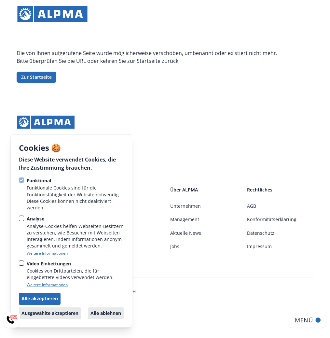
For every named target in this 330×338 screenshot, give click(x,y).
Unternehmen (185, 206)
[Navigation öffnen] (307, 320)
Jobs (174, 246)
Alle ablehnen (105, 313)
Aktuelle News (185, 233)
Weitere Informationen (47, 253)
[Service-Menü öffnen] (12, 320)
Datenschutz (260, 233)
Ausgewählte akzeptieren (49, 313)
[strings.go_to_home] (52, 14)
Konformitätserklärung (271, 219)
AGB (251, 206)
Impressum (259, 246)
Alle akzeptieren (39, 298)
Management (184, 219)
